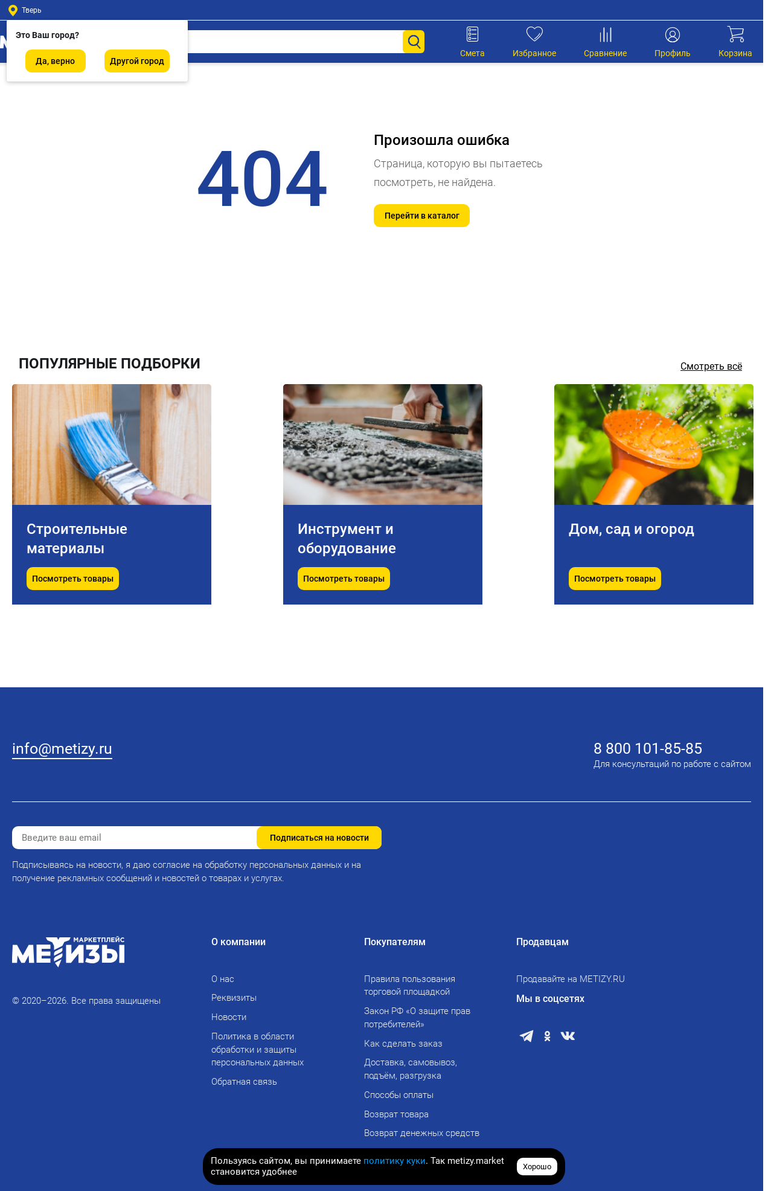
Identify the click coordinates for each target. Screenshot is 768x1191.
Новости (228, 1017)
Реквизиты (234, 997)
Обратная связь (244, 1081)
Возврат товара (396, 1114)
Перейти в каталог (422, 215)
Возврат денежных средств (421, 1133)
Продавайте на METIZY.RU (570, 979)
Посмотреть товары (73, 627)
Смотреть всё (711, 366)
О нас (222, 979)
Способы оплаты (399, 1095)
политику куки (394, 1160)
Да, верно (55, 61)
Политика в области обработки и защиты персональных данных (257, 1049)
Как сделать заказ (403, 1043)
